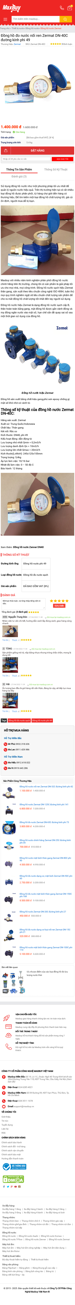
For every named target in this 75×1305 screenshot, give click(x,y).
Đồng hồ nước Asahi (28, 1236)
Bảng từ (50, 1271)
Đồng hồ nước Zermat (51, 28)
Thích (13, 640)
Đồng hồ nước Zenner (35, 1239)
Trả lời (5, 640)
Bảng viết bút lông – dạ (13, 1274)
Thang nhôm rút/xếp (12, 1227)
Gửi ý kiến (59, 605)
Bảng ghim (24, 1268)
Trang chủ (5, 28)
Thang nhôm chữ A (31, 1221)
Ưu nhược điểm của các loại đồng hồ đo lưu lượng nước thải (47, 973)
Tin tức (5, 1121)
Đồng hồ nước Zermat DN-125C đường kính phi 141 (44, 804)
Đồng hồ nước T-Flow (12, 1239)
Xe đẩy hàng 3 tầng (11, 1212)
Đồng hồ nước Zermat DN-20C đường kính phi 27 (43, 911)
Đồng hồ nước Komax (51, 1236)
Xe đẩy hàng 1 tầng (11, 1209)
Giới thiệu (6, 1117)
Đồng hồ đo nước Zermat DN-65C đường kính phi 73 (44, 822)
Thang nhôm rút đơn (61, 1224)
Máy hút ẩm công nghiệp (28, 1248)
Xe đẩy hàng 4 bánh (33, 1212)
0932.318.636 (16, 744)
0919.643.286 (16, 768)
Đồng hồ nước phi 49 (42, 720)
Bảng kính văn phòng (12, 1271)
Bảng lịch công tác (34, 1271)
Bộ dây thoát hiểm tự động (15, 1259)
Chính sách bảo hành (12, 1142)
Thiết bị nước (18, 28)
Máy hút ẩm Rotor (11, 1251)
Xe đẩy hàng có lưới (55, 1212)
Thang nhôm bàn (10, 1221)
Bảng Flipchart (9, 1268)
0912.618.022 (17, 762)
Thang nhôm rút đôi (39, 1224)
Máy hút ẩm (8, 1248)
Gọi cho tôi (62, 159)
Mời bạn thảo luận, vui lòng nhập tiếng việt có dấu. (23, 603)
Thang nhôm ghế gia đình (14, 1224)
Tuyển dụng (7, 1125)
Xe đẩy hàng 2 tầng (55, 1209)
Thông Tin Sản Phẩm (19, 169)
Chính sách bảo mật (11, 1154)
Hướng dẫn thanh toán (13, 1158)
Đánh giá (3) (19, 176)
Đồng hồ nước (32, 28)
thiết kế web (34, 1288)
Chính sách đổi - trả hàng (13, 1146)
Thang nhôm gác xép (53, 1221)
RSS (3, 1133)
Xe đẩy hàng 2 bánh (33, 1209)
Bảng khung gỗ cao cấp (44, 1268)
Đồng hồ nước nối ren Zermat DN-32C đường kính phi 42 (46, 786)
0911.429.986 (16, 749)
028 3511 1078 (25, 1101)
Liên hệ (5, 1129)
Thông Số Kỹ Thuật (55, 169)
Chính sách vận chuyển (13, 1150)
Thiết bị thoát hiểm (40, 1259)
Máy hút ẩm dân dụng (53, 1248)
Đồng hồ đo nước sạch (19, 720)
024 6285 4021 (25, 1087)
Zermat (17, 44)
